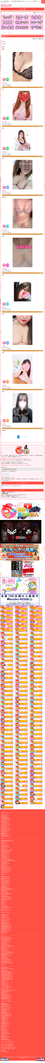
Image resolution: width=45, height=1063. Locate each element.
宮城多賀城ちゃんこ (5, 830)
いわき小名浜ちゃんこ (6, 824)
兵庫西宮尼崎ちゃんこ (6, 999)
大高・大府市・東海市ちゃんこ (8, 952)
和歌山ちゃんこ (4, 970)
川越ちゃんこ (4, 848)
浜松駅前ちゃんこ (5, 951)
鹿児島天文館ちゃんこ (6, 1005)
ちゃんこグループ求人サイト (7, 1046)
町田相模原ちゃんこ (5, 857)
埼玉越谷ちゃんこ (5, 880)
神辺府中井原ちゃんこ (6, 1040)
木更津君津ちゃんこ (5, 863)
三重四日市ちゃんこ (5, 945)
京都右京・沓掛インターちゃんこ (8, 990)
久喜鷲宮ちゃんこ (5, 886)
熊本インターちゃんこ (6, 1008)
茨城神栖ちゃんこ (5, 887)
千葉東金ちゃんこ (5, 866)
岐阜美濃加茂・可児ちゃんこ (7, 963)
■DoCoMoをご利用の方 (5, 473)
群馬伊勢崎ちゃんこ (5, 877)
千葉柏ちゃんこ (4, 895)
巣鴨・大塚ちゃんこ (5, 910)
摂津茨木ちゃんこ (5, 993)
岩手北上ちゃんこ (5, 827)
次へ (25, 437)
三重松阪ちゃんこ (5, 957)
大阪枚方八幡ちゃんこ (6, 991)
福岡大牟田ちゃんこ (5, 1037)
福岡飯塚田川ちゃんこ (6, 1023)
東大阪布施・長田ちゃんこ (7, 976)
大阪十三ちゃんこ (5, 988)
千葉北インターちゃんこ (6, 898)
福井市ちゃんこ (4, 933)
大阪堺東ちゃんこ (5, 985)
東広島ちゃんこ (4, 1031)
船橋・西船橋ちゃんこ (6, 907)
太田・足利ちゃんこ (5, 884)
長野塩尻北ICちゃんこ (6, 928)
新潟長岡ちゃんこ (5, 921)
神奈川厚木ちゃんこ (5, 859)
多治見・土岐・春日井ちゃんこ (8, 946)
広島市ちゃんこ (4, 1022)
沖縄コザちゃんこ (5, 1038)
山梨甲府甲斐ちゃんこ (6, 924)
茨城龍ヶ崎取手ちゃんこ (6, 881)
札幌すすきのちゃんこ (6, 829)
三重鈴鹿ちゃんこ (5, 958)
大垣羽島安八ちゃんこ (6, 940)
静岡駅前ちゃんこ (5, 948)
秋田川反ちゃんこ (5, 821)
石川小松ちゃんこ (5, 915)
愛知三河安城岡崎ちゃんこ (7, 939)
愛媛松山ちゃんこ (5, 1003)
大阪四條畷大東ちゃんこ (6, 998)
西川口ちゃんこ (4, 842)
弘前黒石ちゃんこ (5, 823)
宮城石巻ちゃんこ (5, 817)
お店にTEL (22, 9)
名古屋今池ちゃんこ (5, 937)
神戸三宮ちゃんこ (5, 982)
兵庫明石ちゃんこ (5, 984)
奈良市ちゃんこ (4, 981)
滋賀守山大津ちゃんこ (6, 994)
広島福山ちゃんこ (5, 1012)
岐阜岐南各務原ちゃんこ (6, 954)
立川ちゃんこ (4, 844)
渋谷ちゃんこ (4, 903)
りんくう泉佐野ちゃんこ (6, 987)
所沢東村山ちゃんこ (5, 883)
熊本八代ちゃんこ (5, 1032)
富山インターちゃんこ (6, 919)
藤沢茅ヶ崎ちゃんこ (5, 878)
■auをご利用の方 (4, 475)
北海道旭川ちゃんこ (5, 826)
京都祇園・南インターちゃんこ (8, 969)
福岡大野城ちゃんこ (5, 1026)
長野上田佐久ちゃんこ (6, 930)
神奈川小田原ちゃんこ (6, 871)
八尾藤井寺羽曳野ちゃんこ (7, 979)
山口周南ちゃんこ (5, 1020)
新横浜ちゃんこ (4, 892)
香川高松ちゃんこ (5, 1011)
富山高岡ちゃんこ (5, 916)
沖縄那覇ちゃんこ (5, 1019)
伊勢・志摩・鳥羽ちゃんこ (7, 960)
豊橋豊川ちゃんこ (5, 949)
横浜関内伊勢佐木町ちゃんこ (7, 841)
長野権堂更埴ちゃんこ (6, 925)
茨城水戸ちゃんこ (5, 845)
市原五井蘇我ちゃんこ (6, 897)
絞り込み (3, 41)
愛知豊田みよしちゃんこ (6, 955)
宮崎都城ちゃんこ (5, 1017)
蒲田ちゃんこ (4, 904)
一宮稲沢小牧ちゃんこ (6, 942)
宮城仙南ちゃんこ (5, 815)
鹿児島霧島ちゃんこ (5, 1009)
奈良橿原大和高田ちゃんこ (7, 972)
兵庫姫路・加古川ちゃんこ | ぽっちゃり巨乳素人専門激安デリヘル (18, 1057)
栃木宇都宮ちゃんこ (5, 853)
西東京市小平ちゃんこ (6, 900)
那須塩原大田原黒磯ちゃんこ (7, 889)
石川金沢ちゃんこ (5, 918)
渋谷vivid (3, 1050)
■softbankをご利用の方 (5, 476)
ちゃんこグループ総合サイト (7, 1044)
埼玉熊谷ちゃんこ (5, 854)
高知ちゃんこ (4, 1028)
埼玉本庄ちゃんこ (5, 862)
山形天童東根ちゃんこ (6, 818)
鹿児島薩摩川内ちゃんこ (6, 1014)
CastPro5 (22, 1058)
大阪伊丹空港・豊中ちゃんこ (7, 973)
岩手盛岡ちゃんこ (5, 832)
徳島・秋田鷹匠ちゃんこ (6, 1016)
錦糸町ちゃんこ (4, 865)
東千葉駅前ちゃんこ (5, 847)
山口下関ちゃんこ (5, 1025)
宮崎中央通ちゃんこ (5, 1034)
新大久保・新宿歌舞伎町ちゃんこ (8, 860)
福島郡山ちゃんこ (5, 833)
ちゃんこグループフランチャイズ (8, 1047)
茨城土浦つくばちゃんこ (6, 869)
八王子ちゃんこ (4, 906)
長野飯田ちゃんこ (5, 922)
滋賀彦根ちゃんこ (5, 967)
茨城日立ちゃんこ (5, 909)
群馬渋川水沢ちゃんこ (6, 868)
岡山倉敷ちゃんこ (5, 1029)
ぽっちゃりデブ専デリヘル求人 (8, 1049)
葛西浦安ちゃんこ (5, 891)
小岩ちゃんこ (4, 901)
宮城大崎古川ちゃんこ (6, 820)
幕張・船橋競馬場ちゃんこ (7, 894)
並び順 (2, 46)
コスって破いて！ (5, 1052)
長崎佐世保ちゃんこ (5, 1006)
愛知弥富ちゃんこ (5, 943)
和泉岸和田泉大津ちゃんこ (7, 975)
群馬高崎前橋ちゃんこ (6, 851)
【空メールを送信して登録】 (22, 483)
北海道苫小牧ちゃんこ (6, 836)
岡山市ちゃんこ (4, 1035)
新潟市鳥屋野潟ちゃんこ (6, 927)
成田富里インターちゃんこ (7, 850)
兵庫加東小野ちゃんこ (6, 996)
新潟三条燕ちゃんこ (5, 931)
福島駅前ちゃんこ (5, 835)
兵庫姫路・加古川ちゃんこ (7, 978)
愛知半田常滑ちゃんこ (6, 961)
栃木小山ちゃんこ (5, 856)
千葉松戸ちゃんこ (5, 872)
